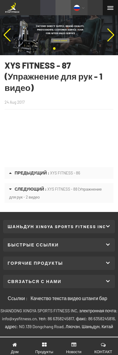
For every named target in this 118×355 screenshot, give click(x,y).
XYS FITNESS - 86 (65, 172)
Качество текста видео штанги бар (68, 298)
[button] (54, 48)
